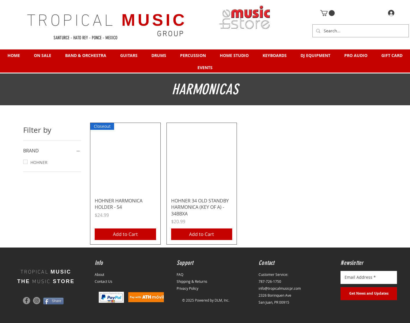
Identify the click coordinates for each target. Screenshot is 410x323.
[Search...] (360, 31)
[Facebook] (26, 300)
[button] (327, 13)
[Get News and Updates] (369, 293)
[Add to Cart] (125, 234)
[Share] (53, 301)
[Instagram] (36, 300)
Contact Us (103, 281)
